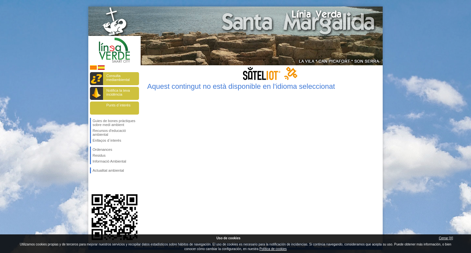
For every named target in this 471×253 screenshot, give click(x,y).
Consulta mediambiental (118, 78)
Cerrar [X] (446, 238)
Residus (99, 155)
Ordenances (102, 149)
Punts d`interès (118, 105)
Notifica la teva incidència (118, 92)
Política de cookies (273, 249)
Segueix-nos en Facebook (94, 184)
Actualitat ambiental (108, 170)
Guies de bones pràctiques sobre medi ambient (114, 123)
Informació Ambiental (109, 161)
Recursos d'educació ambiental (109, 132)
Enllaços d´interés (107, 140)
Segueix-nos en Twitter (105, 184)
